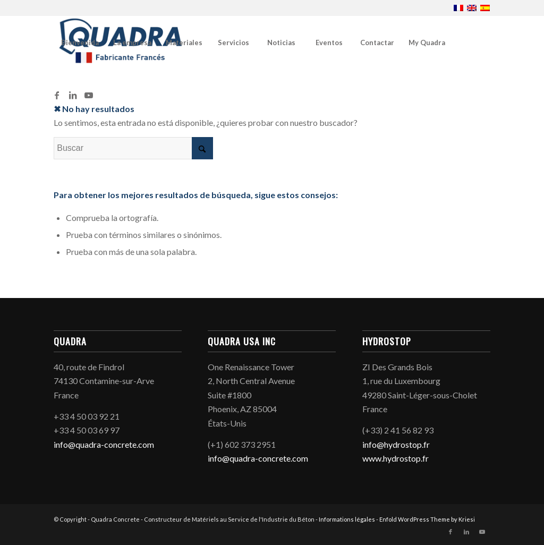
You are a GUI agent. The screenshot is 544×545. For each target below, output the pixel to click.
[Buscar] (133, 148)
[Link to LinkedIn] (73, 95)
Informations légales (347, 519)
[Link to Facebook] (57, 95)
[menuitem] (80, 42)
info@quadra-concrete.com (104, 444)
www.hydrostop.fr (395, 458)
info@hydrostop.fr (396, 444)
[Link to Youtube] (89, 95)
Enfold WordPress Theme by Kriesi (427, 519)
